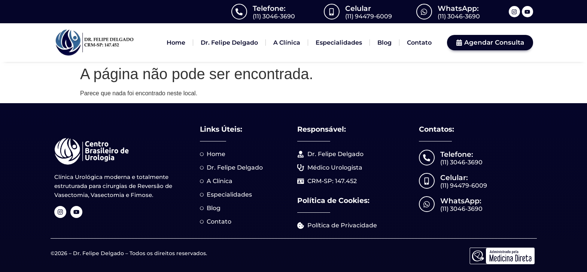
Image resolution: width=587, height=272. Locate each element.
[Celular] (332, 12)
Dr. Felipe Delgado (229, 42)
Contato (419, 42)
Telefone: (269, 8)
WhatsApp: (458, 8)
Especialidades (339, 42)
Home (176, 42)
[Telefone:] (239, 12)
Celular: (454, 177)
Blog (384, 42)
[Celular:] (427, 181)
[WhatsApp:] (424, 12)
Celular (358, 8)
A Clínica (286, 42)
